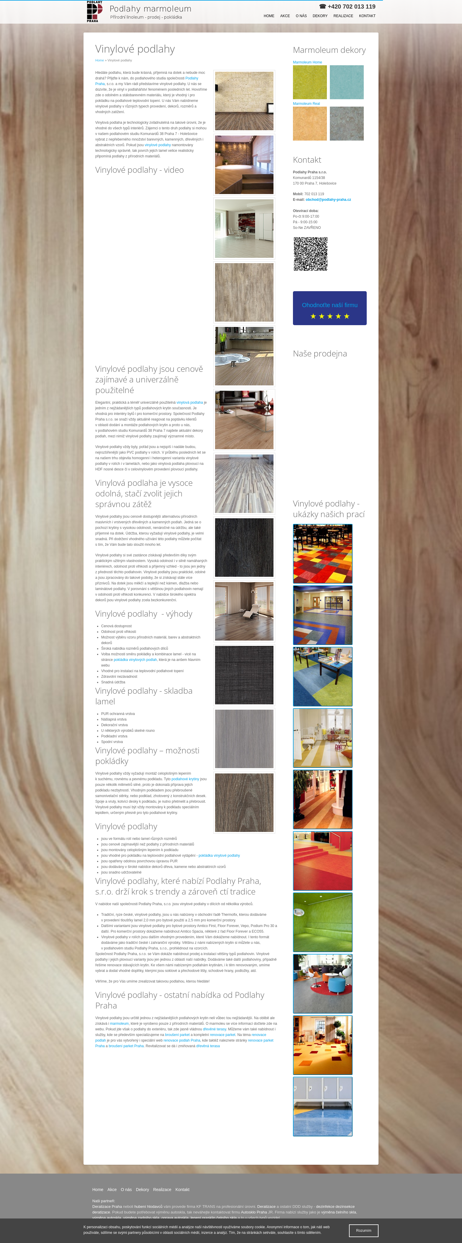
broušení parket (177, 1035)
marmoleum (119, 1024)
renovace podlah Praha (181, 1040)
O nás (301, 16)
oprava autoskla (175, 1218)
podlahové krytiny (185, 779)
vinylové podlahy (158, 145)
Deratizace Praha (107, 1206)
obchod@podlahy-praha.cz (328, 200)
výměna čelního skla (338, 1212)
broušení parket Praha (126, 1046)
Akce (285, 16)
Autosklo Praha (254, 1212)
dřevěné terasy (214, 1029)
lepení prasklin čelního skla (214, 1218)
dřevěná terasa (208, 1046)
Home (269, 16)
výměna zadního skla (141, 1218)
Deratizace (266, 1206)
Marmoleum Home (307, 62)
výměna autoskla (106, 1218)
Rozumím (363, 1231)
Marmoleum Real (306, 104)
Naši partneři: (103, 1201)
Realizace (343, 16)
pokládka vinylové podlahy (219, 855)
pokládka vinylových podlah (135, 660)
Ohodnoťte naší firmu (330, 305)
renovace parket (222, 1035)
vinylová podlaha (190, 402)
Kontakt (367, 16)
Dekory (320, 16)
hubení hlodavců (148, 1206)
